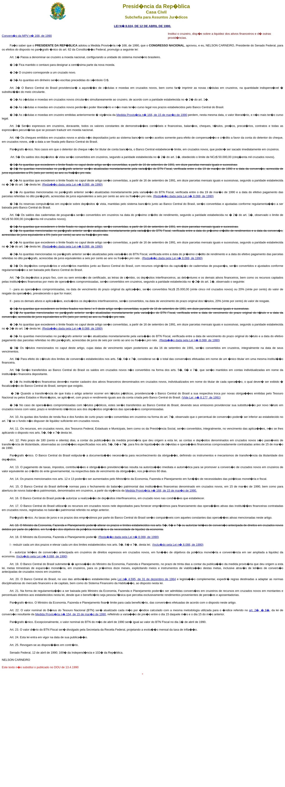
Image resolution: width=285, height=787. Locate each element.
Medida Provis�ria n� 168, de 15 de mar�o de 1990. (161, 490)
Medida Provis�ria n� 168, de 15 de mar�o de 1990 (151, 115)
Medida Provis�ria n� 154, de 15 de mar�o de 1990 (70, 614)
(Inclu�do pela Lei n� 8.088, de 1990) (177, 544)
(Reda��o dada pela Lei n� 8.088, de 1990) (72, 184)
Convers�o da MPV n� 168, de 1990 (27, 35)
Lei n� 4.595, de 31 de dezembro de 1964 (147, 579)
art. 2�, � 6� (259, 610)
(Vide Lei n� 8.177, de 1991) (201, 397)
